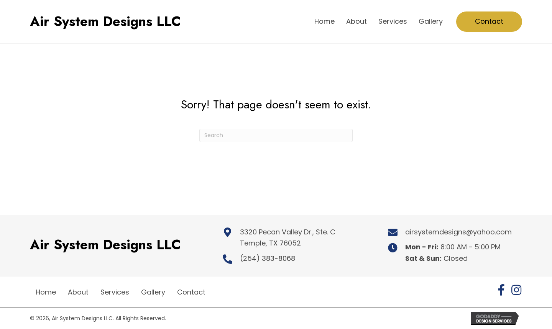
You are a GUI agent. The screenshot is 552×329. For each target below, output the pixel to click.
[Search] (276, 135)
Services (114, 292)
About (78, 292)
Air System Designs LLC (105, 21)
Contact (191, 292)
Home (46, 292)
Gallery (153, 292)
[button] (501, 290)
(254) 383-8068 (267, 258)
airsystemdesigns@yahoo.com (458, 232)
